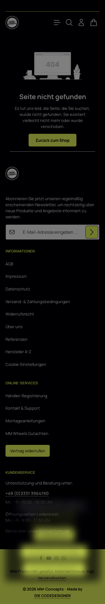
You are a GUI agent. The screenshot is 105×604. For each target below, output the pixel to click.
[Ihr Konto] (81, 22)
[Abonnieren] (91, 232)
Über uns (14, 326)
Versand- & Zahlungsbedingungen (37, 301)
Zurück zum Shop (52, 140)
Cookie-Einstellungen (25, 364)
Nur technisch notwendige (54, 561)
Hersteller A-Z (18, 351)
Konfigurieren (54, 543)
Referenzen (16, 339)
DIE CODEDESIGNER (52, 595)
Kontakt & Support (22, 408)
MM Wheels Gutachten (26, 433)
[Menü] (57, 22)
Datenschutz (17, 289)
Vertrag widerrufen (27, 450)
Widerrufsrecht (19, 314)
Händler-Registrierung (26, 395)
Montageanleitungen (25, 420)
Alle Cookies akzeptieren (54, 578)
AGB (9, 263)
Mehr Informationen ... (59, 523)
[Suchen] (69, 22)
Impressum (16, 276)
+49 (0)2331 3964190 (27, 493)
